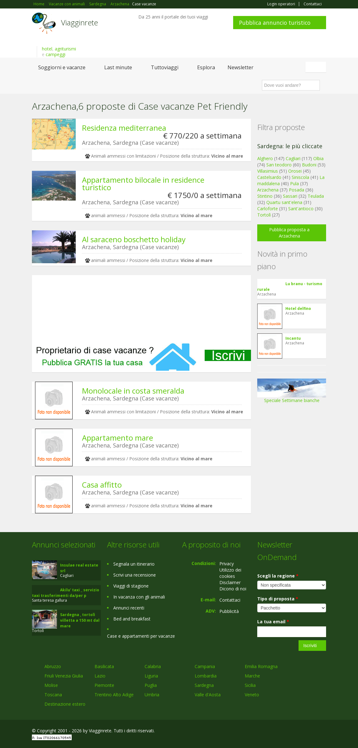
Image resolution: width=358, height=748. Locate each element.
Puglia (151, 685)
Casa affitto (102, 484)
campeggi (55, 54)
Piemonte (104, 685)
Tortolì (264, 215)
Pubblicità (229, 611)
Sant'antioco (301, 209)
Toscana (53, 695)
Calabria (153, 666)
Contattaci (313, 4)
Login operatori (281, 4)
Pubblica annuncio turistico (274, 22)
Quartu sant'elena (284, 202)
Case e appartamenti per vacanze (141, 636)
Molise (51, 685)
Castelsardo (269, 177)
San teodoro (279, 165)
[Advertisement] (141, 308)
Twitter (308, 731)
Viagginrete (79, 22)
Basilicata (104, 666)
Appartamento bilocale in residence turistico (143, 183)
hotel (47, 49)
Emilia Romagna (261, 666)
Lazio (100, 676)
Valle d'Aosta (208, 695)
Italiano (316, 67)
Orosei (295, 171)
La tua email (273, 622)
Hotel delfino (298, 308)
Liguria (151, 676)
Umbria (152, 695)
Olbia (318, 158)
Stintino (265, 196)
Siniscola (300, 177)
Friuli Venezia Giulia (63, 676)
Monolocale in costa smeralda (133, 390)
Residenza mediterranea (124, 128)
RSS (322, 731)
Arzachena (268, 190)
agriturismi (65, 49)
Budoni (309, 165)
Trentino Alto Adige (114, 695)
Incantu (293, 338)
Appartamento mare (117, 437)
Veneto (252, 695)
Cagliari (293, 158)
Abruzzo (52, 666)
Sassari (290, 196)
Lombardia (206, 676)
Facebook (279, 731)
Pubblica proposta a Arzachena (289, 233)
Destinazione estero (64, 704)
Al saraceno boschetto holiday (134, 239)
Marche (252, 676)
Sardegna (204, 685)
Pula (294, 183)
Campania (205, 666)
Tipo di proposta (277, 599)
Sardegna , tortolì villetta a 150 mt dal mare (80, 620)
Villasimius (267, 171)
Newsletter (240, 67)
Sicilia (250, 685)
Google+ (292, 731)
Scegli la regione (278, 576)
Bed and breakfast (132, 619)
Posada (296, 190)
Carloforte (267, 209)
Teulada (316, 196)
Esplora (206, 67)
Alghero (265, 158)
